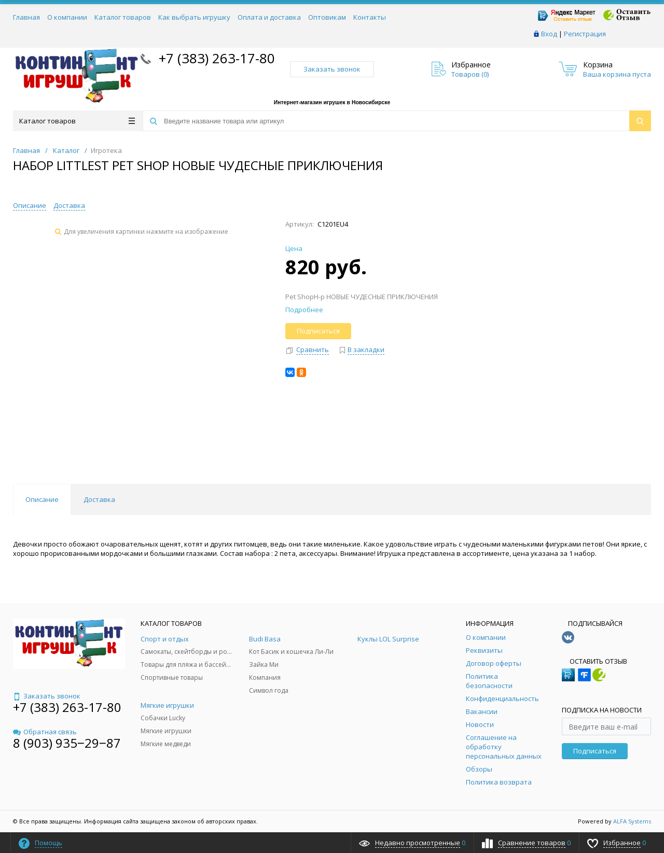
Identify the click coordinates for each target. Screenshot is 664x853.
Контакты (369, 17)
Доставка (69, 205)
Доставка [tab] (99, 499)
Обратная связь (45, 731)
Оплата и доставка (269, 17)
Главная (26, 17)
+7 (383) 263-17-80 (215, 58)
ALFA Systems (632, 821)
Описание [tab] (42, 499)
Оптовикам (327, 17)
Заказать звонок (332, 69)
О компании (67, 17)
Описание (29, 205)
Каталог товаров (122, 17)
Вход (549, 33)
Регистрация (585, 33)
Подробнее (304, 309)
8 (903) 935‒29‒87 (67, 742)
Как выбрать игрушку (194, 17)
